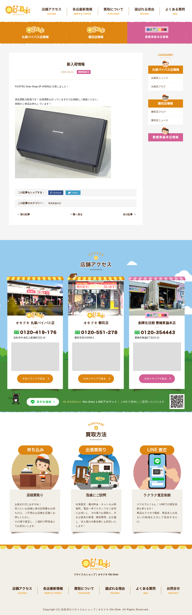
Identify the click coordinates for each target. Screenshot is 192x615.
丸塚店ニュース (159, 78)
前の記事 (25, 214)
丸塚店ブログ (158, 86)
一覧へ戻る (76, 214)
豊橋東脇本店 (54, 203)
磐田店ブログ (158, 111)
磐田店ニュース (159, 120)
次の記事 (128, 214)
